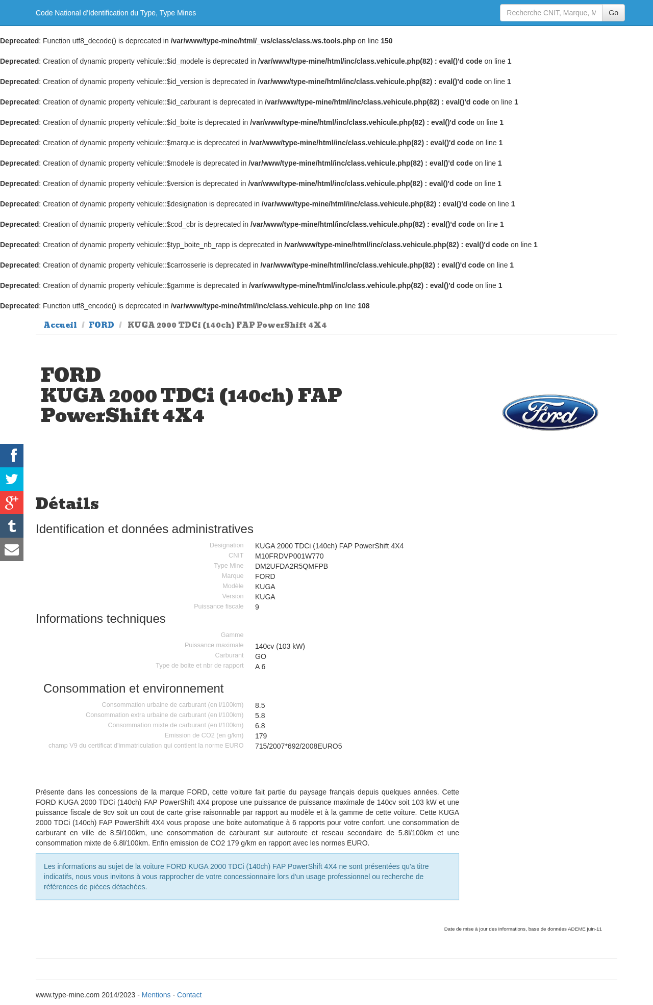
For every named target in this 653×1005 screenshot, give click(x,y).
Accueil (60, 325)
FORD (101, 325)
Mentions (156, 995)
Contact (189, 995)
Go (613, 13)
